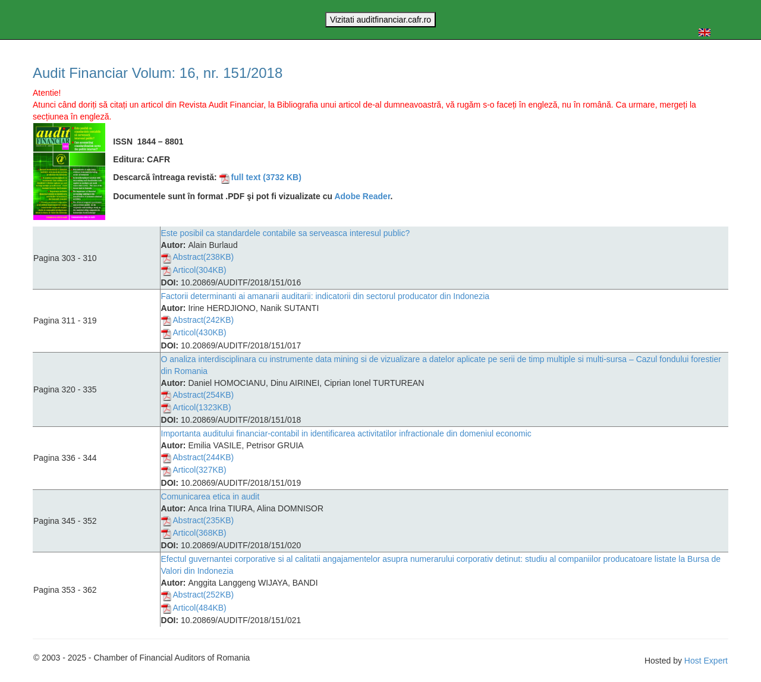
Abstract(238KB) (197, 258)
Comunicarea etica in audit (210, 496)
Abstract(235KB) (197, 521)
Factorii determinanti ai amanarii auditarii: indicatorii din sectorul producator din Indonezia (325, 296)
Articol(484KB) (194, 608)
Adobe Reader (362, 196)
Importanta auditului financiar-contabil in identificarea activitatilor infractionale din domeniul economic (346, 433)
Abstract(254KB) (197, 395)
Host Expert (706, 660)
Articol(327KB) (194, 471)
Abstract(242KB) (197, 320)
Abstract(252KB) (197, 596)
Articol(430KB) (194, 334)
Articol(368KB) (194, 533)
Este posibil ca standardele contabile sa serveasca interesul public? (285, 233)
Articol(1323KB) (196, 408)
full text (260, 177)
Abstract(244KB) (197, 458)
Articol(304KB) (194, 270)
